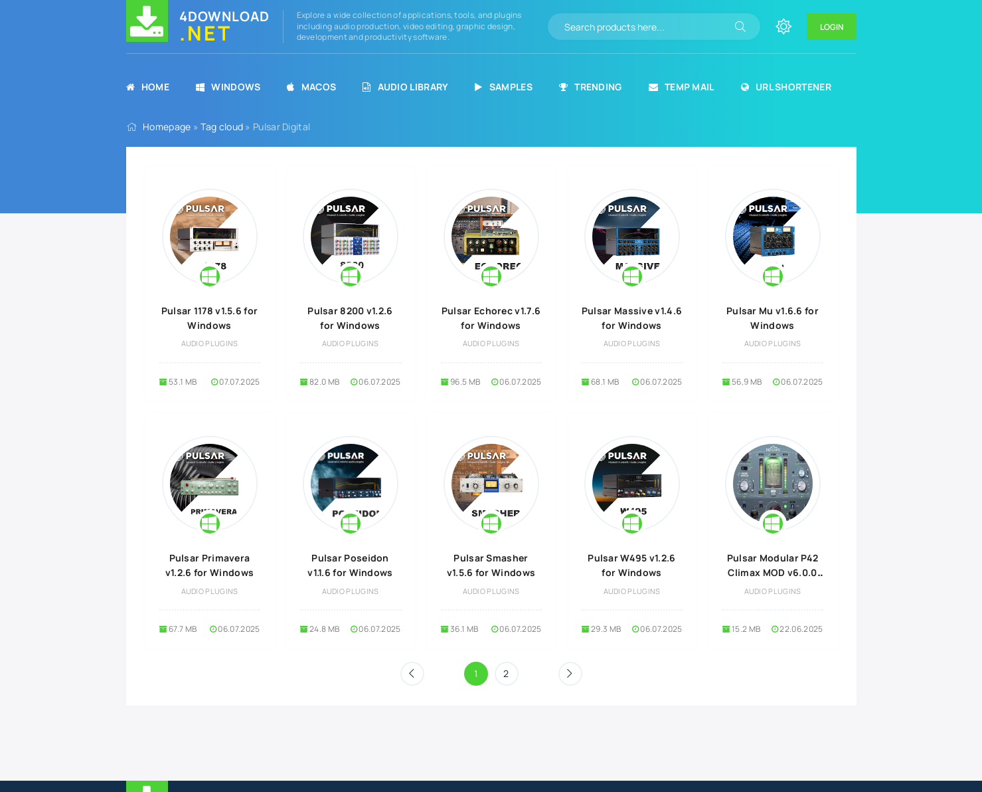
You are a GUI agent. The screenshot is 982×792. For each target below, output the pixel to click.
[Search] (740, 26)
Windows (228, 86)
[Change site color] (783, 27)
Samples (503, 86)
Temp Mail (681, 86)
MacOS (311, 86)
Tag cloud (222, 126)
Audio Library (405, 86)
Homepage (167, 126)
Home (148, 86)
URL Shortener (786, 86)
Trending (590, 86)
